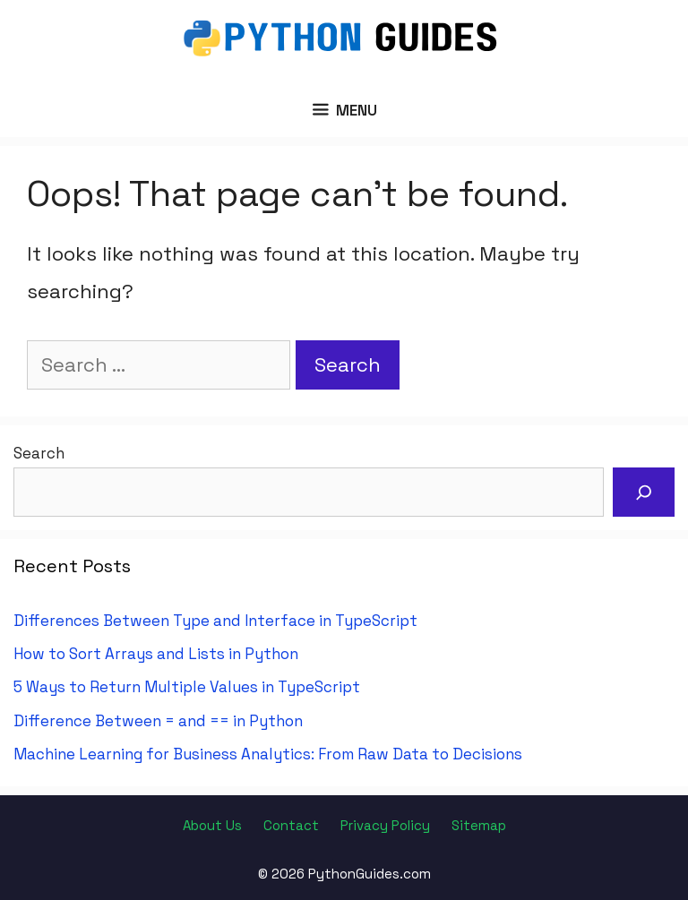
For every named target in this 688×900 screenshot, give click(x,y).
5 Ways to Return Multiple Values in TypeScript (186, 687)
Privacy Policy (385, 825)
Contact (291, 825)
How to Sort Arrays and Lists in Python (155, 654)
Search (38, 453)
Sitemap (479, 825)
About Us (212, 825)
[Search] (644, 492)
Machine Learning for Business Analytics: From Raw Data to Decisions (267, 754)
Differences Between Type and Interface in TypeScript (215, 620)
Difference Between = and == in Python (158, 721)
